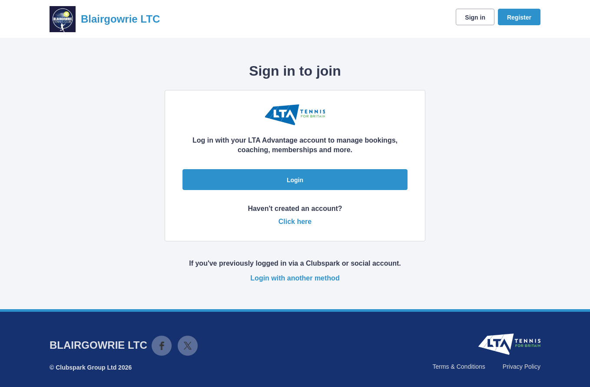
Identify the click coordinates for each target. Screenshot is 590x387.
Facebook (162, 346)
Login (295, 180)
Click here (295, 221)
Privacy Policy (521, 366)
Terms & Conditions (458, 366)
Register (519, 17)
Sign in (475, 17)
